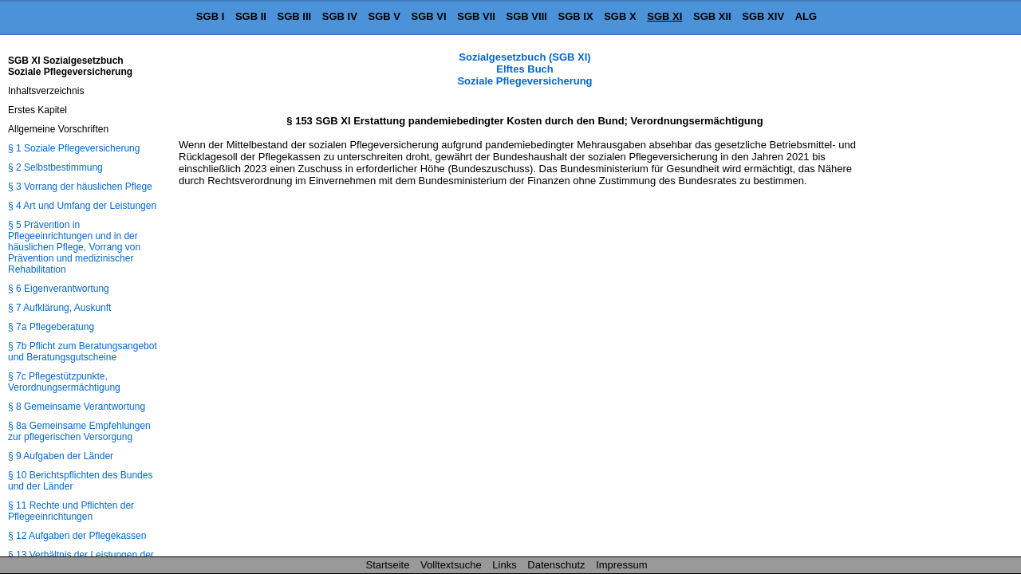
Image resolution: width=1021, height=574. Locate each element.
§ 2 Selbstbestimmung (55, 167)
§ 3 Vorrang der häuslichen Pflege (80, 186)
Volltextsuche (451, 565)
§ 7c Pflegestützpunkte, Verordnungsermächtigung (64, 382)
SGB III (295, 16)
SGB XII (712, 16)
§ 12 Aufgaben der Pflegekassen (77, 535)
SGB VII (476, 16)
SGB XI (664, 16)
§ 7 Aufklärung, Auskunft (59, 307)
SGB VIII (527, 16)
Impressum (621, 565)
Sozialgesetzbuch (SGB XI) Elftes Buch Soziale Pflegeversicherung (524, 69)
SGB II (250, 16)
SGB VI (429, 16)
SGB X (620, 16)
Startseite (388, 565)
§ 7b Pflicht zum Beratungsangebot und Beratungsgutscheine (82, 351)
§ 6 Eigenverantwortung (58, 288)
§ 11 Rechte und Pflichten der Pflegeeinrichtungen (71, 511)
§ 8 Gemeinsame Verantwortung (76, 406)
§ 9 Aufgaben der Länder (60, 456)
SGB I (210, 16)
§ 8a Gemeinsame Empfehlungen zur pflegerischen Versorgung (79, 431)
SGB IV (339, 16)
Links (504, 565)
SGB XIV (763, 16)
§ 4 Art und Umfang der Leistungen (82, 205)
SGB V (384, 16)
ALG (806, 16)
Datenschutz (556, 565)
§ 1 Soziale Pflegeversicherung (74, 148)
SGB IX (575, 16)
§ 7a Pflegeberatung (51, 326)
